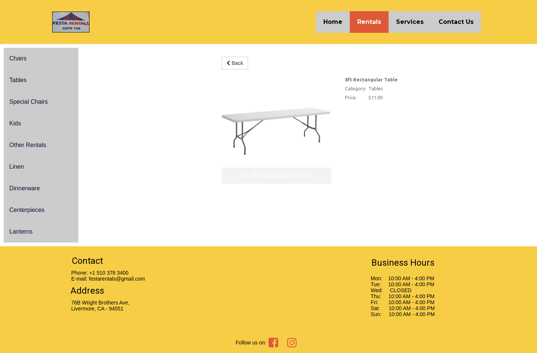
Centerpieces (26, 210)
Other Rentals (27, 145)
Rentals (369, 21)
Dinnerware (24, 188)
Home (332, 21)
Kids (15, 123)
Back (234, 63)
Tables (17, 80)
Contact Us (456, 21)
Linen (16, 166)
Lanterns (20, 231)
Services (410, 21)
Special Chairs (28, 102)
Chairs (17, 58)
